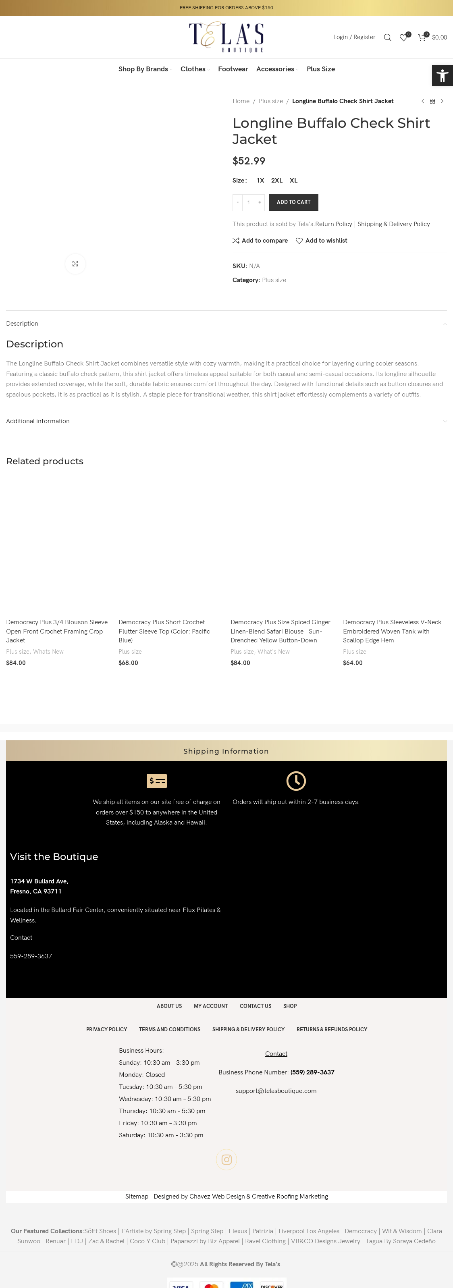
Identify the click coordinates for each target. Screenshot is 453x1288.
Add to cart (293, 202)
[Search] (388, 37)
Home (241, 101)
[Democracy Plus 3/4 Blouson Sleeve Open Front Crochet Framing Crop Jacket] (58, 545)
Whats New (48, 652)
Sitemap (136, 1197)
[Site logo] (226, 37)
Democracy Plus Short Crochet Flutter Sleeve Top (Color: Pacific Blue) (164, 631)
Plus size (271, 101)
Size (238, 181)
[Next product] (442, 101)
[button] (442, 75)
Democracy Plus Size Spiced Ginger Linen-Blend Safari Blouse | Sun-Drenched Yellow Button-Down (280, 631)
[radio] (260, 181)
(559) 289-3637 (313, 1072)
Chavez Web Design (217, 1197)
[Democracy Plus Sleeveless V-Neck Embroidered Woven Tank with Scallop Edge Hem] (395, 545)
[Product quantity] (249, 202)
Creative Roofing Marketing (290, 1197)
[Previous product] (423, 101)
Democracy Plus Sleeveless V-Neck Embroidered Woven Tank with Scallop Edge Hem (392, 631)
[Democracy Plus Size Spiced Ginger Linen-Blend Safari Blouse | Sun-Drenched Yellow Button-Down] (283, 545)
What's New (274, 652)
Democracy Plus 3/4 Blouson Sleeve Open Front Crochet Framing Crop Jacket (57, 631)
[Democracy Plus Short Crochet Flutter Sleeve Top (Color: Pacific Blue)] (170, 545)
